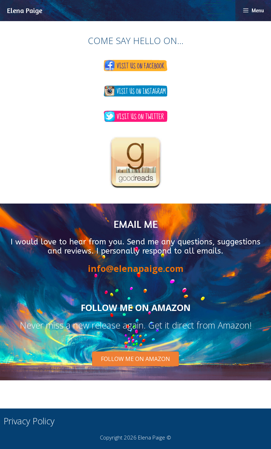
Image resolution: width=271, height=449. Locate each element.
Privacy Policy (29, 421)
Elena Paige (24, 10)
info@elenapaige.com (135, 268)
